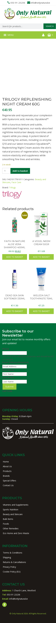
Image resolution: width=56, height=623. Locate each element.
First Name (8, 369)
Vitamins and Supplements (15, 504)
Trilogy (12, 187)
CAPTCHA (7, 391)
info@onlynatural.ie (40, 2)
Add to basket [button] (14, 256)
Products (7, 471)
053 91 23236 (17, 2)
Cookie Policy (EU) (11, 571)
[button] (10, 35)
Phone (5, 348)
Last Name (8, 377)
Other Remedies (11, 528)
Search (50, 26)
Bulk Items (8, 519)
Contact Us (8, 485)
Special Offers (9, 480)
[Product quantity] (6, 171)
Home (6, 461)
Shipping (7, 557)
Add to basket (20, 170)
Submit (9, 386)
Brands (6, 475)
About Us (7, 466)
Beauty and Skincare (13, 514)
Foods (6, 523)
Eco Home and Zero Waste (16, 533)
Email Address (15, 362)
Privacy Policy (9, 566)
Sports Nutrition (10, 509)
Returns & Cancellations (14, 562)
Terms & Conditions (12, 552)
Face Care (16, 182)
